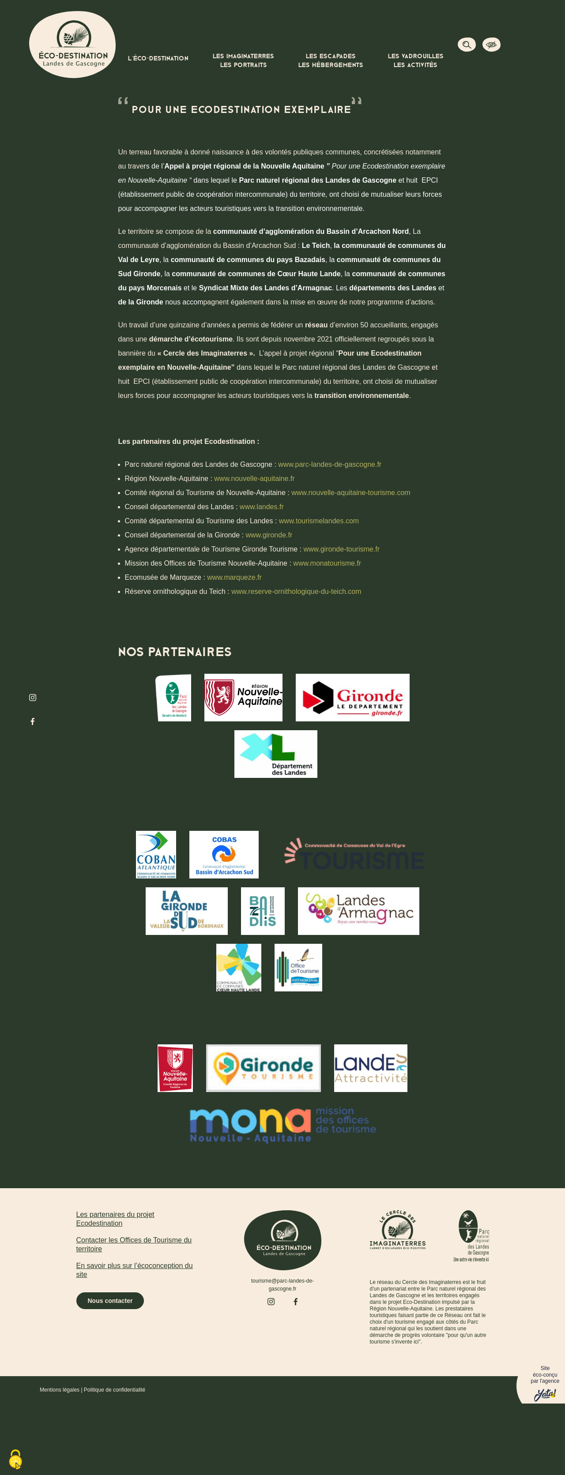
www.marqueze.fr (234, 577)
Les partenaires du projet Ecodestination (115, 1219)
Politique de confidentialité (114, 1390)
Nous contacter (110, 1300)
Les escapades (330, 61)
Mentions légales (59, 1390)
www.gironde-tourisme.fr (341, 549)
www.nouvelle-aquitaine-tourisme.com (350, 492)
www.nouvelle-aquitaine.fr (254, 478)
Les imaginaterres (243, 61)
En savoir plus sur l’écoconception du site (134, 1270)
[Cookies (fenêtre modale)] (15, 1460)
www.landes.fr (261, 506)
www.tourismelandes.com (319, 521)
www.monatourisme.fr (326, 563)
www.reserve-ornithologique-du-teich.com (296, 591)
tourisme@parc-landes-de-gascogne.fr (282, 1285)
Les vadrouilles (416, 61)
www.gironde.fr (268, 535)
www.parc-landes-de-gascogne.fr (329, 464)
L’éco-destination (158, 58)
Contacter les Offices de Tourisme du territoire (134, 1244)
